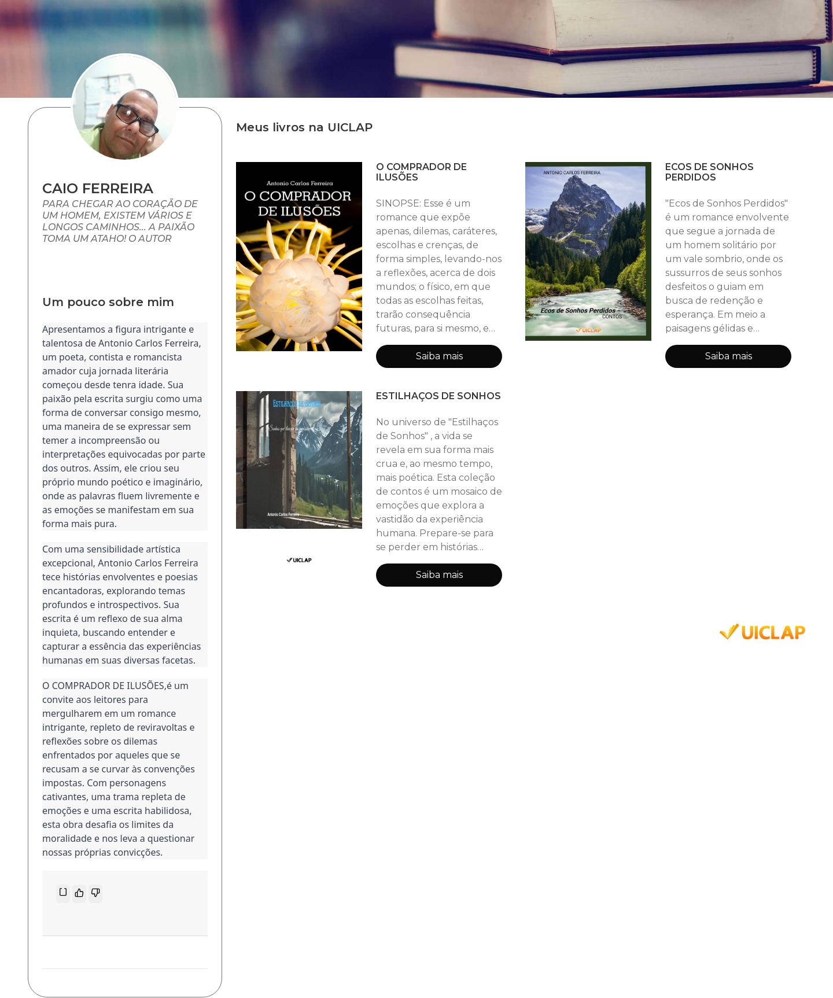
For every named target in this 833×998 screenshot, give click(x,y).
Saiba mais (439, 356)
